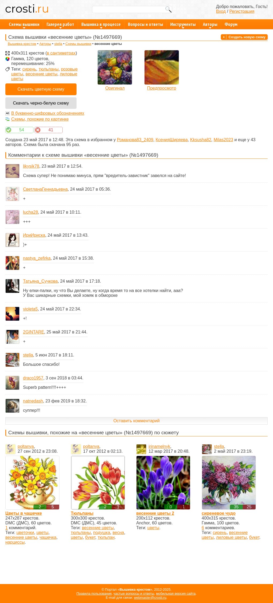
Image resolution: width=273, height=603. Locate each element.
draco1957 (33, 378)
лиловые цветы (231, 537)
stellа (58, 44)
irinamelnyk (159, 446)
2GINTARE (33, 332)
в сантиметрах (61, 53)
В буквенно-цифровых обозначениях (47, 113)
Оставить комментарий (136, 420)
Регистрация (242, 11)
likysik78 (31, 166)
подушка (101, 532)
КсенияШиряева (172, 139)
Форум (231, 24)
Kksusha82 (200, 139)
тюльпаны (49, 69)
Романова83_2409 (135, 139)
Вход (221, 11)
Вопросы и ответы (145, 24)
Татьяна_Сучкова (40, 281)
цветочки (25, 532)
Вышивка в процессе (101, 25)
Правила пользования (94, 594)
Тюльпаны (82, 513)
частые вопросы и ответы (133, 594)
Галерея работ (60, 25)
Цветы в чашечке (23, 513)
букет (90, 537)
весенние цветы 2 (155, 513)
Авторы (210, 25)
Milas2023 (223, 139)
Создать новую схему (247, 37)
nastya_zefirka (37, 258)
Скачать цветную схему (40, 89)
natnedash (33, 401)
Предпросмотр (161, 88)
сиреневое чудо (219, 513)
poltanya (26, 446)
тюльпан (106, 537)
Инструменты (183, 25)
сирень (29, 69)
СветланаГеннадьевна (45, 189)
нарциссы (15, 542)
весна (118, 532)
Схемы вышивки (24, 25)
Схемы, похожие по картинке (40, 119)
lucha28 (30, 212)
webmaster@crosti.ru (150, 598)
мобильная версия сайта (176, 594)
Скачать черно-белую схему (41, 103)
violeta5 (30, 309)
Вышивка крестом (22, 44)
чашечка (48, 537)
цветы (42, 532)
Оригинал (114, 88)
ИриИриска (34, 235)
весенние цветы (42, 74)
